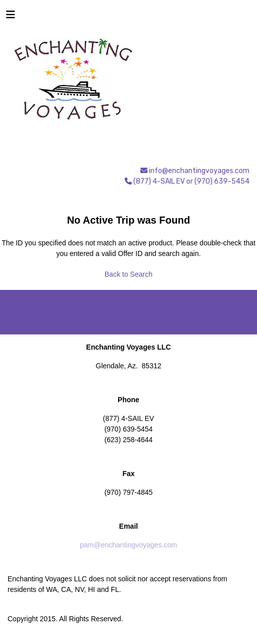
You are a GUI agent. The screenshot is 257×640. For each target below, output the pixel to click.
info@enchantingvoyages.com (199, 170)
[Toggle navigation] (11, 17)
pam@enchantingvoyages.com (128, 545)
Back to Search (128, 274)
